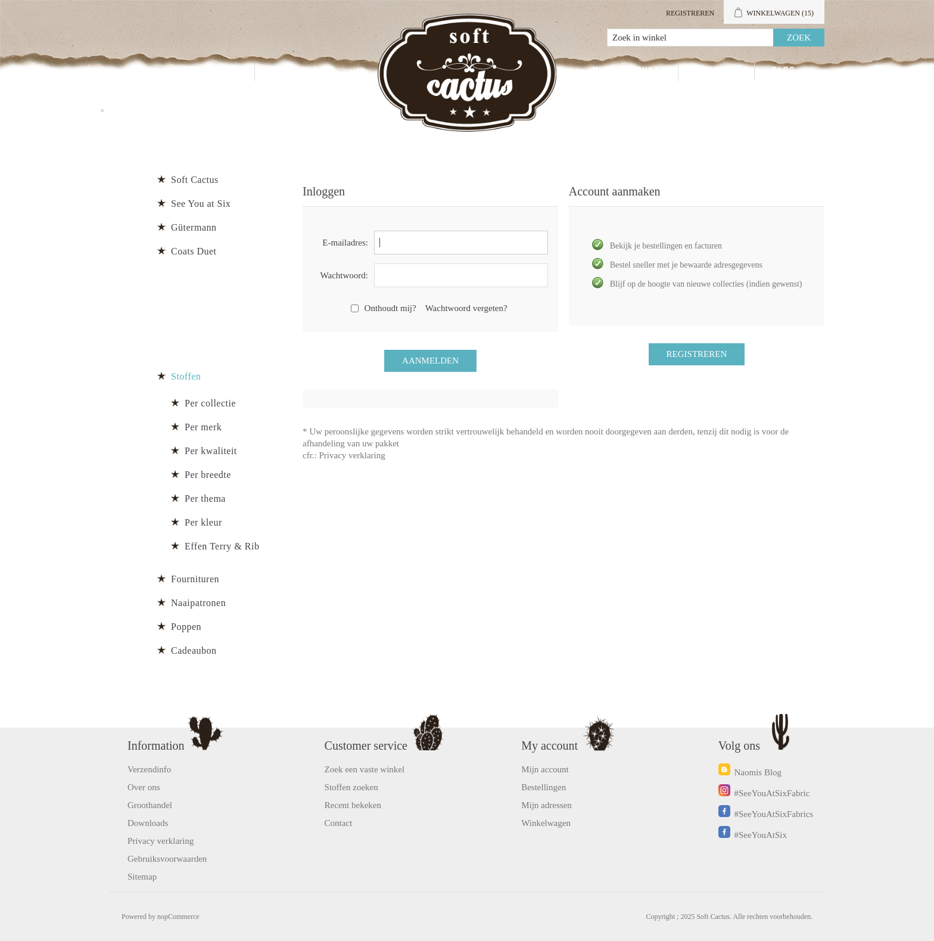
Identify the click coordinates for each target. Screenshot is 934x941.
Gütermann (193, 227)
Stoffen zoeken (351, 787)
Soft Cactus (195, 180)
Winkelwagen (546, 823)
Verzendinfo (149, 769)
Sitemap (142, 876)
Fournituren (195, 579)
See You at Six (201, 203)
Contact (716, 72)
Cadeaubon (193, 650)
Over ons (143, 787)
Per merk (203, 427)
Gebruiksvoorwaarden (167, 859)
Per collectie (210, 403)
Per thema (205, 498)
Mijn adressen (546, 805)
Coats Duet (194, 251)
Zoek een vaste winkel (365, 769)
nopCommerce (178, 916)
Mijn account (626, 72)
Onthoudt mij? (390, 308)
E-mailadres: (345, 242)
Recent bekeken (353, 805)
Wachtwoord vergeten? (466, 308)
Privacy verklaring (352, 455)
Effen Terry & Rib (222, 546)
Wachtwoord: (344, 275)
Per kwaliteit (211, 451)
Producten (209, 72)
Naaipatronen (198, 603)
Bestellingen (543, 787)
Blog (784, 72)
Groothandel (305, 72)
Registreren (690, 13)
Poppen (186, 627)
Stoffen (186, 376)
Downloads (147, 823)
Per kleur (203, 522)
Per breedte (208, 475)
